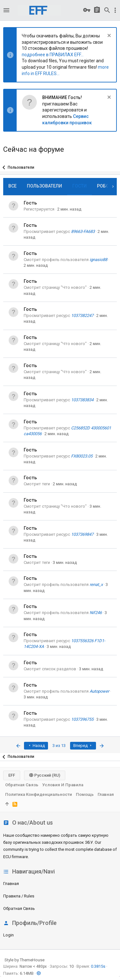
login (8, 935)
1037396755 (82, 719)
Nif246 (96, 612)
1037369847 (82, 534)
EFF (11, 775)
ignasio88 (98, 259)
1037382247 (82, 315)
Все (12, 185)
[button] (6, 10)
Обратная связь (19, 908)
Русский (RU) (44, 775)
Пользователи (44, 185)
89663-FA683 (83, 231)
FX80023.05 (81, 456)
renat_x (96, 584)
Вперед (83, 745)
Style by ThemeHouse (24, 960)
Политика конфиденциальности (38, 794)
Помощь (85, 794)
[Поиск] (107, 10)
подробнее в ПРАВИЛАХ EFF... (53, 54)
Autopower (99, 691)
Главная (11, 883)
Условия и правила (62, 784)
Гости (79, 185)
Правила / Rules (18, 896)
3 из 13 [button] (59, 745)
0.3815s (98, 966)
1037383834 (82, 399)
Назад (36, 745)
